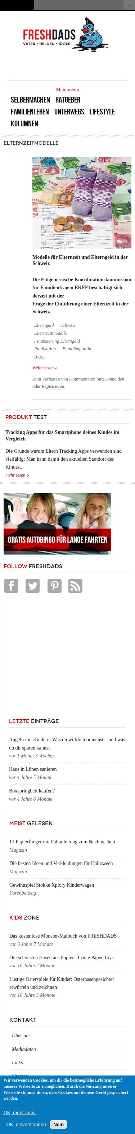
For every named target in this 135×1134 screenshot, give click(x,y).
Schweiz (67, 325)
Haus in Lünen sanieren (33, 769)
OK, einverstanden (26, 1124)
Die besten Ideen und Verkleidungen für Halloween (61, 863)
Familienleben (30, 112)
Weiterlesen (44, 368)
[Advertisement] (58, 653)
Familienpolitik (77, 348)
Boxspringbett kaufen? (32, 791)
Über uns (21, 1035)
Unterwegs (69, 112)
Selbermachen (30, 100)
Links (17, 1062)
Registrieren (53, 386)
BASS (39, 357)
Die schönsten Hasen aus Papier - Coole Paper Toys (61, 957)
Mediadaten (24, 1049)
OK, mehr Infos (19, 1112)
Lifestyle (102, 112)
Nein (58, 1124)
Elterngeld (44, 325)
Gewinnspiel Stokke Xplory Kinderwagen (51, 885)
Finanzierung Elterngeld (57, 341)
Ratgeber (67, 100)
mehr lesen (15, 475)
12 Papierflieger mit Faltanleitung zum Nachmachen (62, 841)
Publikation (45, 348)
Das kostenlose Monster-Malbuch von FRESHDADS (63, 936)
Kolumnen (24, 124)
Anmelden (115, 379)
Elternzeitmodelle (50, 333)
